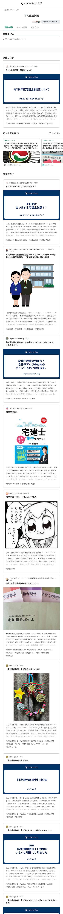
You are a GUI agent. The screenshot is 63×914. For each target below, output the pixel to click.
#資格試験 (9, 656)
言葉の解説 (9, 27)
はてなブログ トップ (11, 10)
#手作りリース (11, 747)
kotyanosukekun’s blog (16, 339)
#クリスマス (36, 744)
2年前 (36, 66)
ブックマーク (9, 141)
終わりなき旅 (13, 665)
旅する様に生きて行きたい (18, 408)
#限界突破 (26, 744)
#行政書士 (18, 329)
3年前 (12, 251)
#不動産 (25, 398)
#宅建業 (33, 398)
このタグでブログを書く (51, 22)
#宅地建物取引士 (19, 650)
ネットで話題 (22, 27)
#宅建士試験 (10, 123)
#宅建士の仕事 (45, 240)
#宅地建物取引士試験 (28, 741)
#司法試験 (9, 329)
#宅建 (8, 398)
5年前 (21, 665)
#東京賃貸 (9, 653)
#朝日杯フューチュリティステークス (30, 887)
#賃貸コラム (30, 653)
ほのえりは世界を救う (16, 493)
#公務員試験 (28, 329)
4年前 (30, 408)
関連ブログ (35, 27)
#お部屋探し (48, 650)
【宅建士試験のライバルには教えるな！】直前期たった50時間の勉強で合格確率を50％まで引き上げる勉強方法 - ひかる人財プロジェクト (21, 146)
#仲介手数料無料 (42, 653)
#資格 (33, 484)
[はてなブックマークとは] (18, 133)
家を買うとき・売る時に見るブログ (20, 66)
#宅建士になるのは (46, 123)
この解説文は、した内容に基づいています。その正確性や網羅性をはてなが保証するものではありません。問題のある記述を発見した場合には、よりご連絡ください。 (14, 39)
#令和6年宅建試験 (23, 123)
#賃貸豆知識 (19, 653)
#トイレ (18, 744)
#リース (45, 744)
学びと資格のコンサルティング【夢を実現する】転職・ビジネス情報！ (32, 249)
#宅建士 (34, 123)
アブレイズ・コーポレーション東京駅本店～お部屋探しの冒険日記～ (31, 578)
